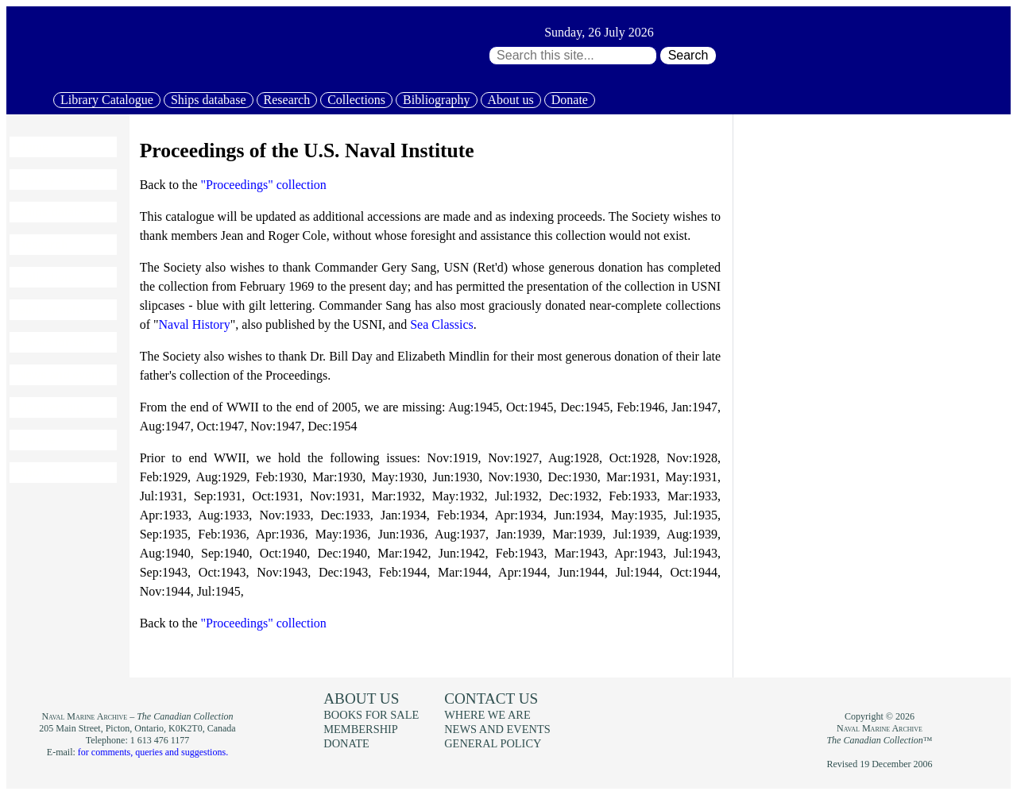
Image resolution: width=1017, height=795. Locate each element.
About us (511, 99)
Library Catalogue (106, 99)
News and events (62, 375)
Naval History (194, 324)
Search (688, 55)
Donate (569, 99)
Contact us (491, 698)
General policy (492, 743)
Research (287, 99)
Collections (356, 99)
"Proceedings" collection (264, 184)
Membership (50, 407)
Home (32, 147)
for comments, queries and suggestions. (153, 752)
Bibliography (436, 99)
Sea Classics (442, 324)
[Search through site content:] (573, 55)
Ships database (208, 99)
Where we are (487, 714)
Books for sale (55, 342)
